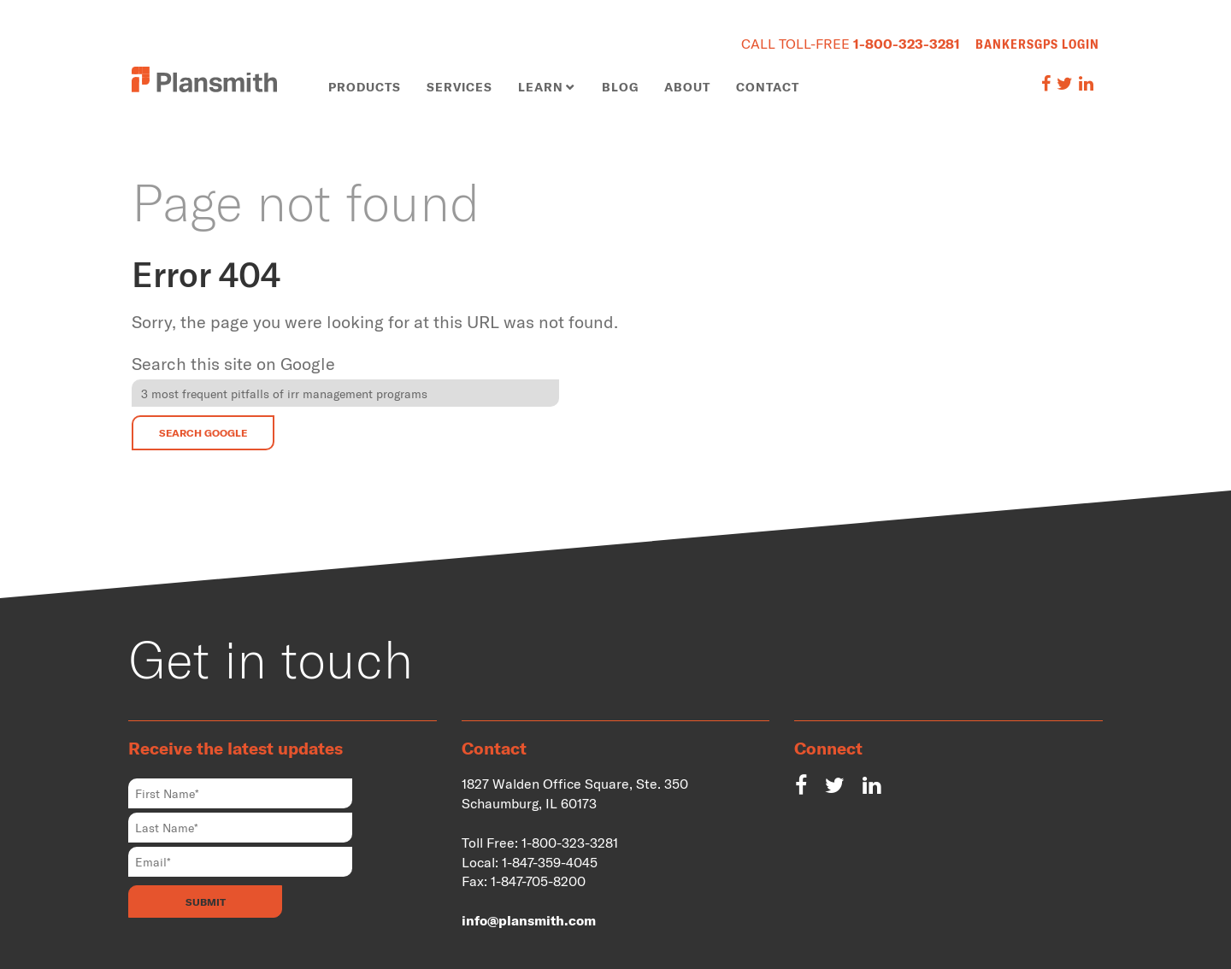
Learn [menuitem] (540, 86)
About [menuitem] (687, 86)
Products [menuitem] (364, 86)
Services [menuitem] (459, 86)
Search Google (203, 432)
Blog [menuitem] (620, 86)
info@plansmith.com (529, 920)
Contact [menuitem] (767, 86)
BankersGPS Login (1037, 43)
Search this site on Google (233, 363)
